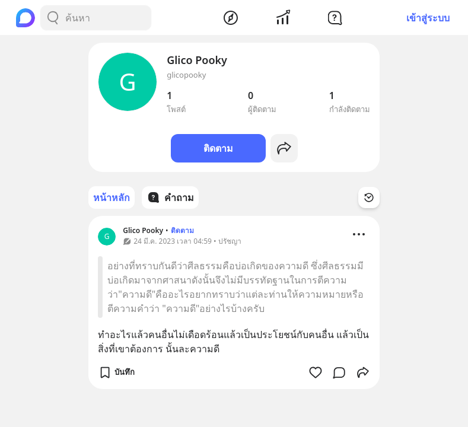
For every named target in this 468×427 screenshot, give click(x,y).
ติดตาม (218, 148)
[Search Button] (53, 18)
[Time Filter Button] (369, 197)
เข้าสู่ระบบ (428, 17)
